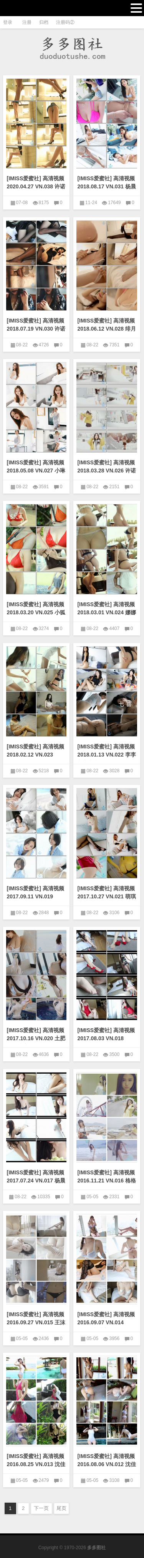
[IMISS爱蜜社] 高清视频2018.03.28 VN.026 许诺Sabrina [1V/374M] (106, 467)
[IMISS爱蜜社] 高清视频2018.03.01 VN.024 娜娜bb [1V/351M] (106, 609)
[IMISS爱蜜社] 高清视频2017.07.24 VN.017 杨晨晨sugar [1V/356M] (36, 1177)
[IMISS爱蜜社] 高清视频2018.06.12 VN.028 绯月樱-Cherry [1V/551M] (106, 326)
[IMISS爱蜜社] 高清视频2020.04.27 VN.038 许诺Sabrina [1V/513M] (36, 183)
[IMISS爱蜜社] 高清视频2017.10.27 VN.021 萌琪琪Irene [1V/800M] (106, 893)
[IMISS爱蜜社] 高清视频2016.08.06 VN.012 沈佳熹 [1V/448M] (106, 1461)
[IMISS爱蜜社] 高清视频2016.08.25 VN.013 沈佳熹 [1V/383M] (36, 1461)
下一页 (41, 1508)
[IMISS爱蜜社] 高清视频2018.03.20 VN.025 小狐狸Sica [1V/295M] (36, 609)
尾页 (61, 1508)
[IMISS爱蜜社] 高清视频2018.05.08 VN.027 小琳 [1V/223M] (36, 467)
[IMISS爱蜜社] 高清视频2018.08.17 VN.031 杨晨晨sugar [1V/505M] (106, 183)
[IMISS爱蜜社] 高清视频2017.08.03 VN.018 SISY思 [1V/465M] (105, 1035)
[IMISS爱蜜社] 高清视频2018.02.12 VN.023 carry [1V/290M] (35, 751)
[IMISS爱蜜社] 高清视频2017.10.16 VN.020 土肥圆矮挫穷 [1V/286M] (36, 1035)
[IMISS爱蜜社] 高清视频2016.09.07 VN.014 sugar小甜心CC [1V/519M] (105, 1319)
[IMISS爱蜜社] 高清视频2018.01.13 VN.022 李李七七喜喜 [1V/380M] (106, 751)
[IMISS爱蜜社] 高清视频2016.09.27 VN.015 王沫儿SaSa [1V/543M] (36, 1319)
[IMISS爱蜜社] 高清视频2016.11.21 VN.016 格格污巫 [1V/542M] (106, 1177)
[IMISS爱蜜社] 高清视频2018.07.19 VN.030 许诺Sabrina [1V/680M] (36, 326)
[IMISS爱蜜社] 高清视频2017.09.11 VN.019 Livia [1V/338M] (35, 893)
